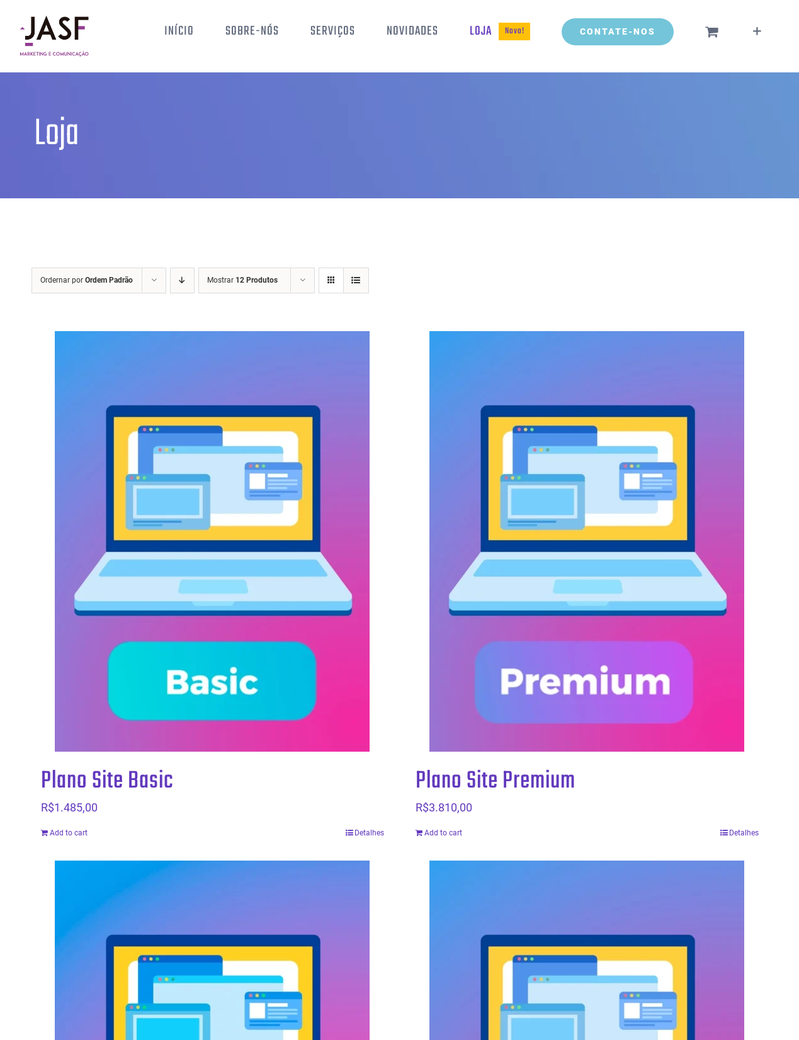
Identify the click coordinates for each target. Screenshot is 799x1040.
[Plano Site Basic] (212, 541)
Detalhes (369, 832)
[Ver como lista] (356, 280)
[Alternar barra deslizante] (757, 31)
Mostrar (242, 280)
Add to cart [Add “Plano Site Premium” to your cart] (443, 832)
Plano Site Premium (495, 781)
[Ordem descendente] (182, 280)
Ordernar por (86, 280)
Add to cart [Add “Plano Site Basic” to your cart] (69, 832)
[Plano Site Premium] (587, 541)
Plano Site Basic (107, 781)
